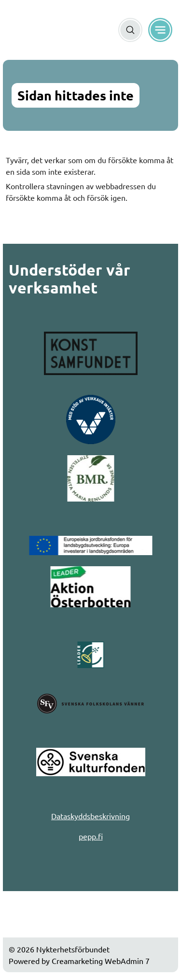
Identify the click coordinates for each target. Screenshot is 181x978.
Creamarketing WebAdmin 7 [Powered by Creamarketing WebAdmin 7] (101, 960)
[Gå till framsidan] (28, 30)
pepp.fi (91, 836)
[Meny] (160, 30)
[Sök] (130, 30)
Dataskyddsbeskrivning (90, 816)
